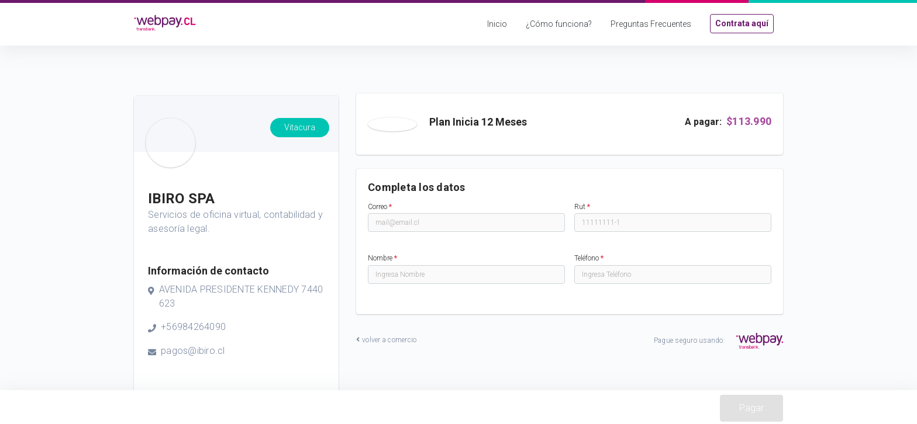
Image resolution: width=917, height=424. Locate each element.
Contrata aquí (741, 23)
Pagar (751, 407)
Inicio (497, 24)
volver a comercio (386, 340)
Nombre (382, 258)
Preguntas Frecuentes (651, 24)
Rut (582, 207)
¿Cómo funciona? (559, 24)
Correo (380, 207)
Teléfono (589, 258)
